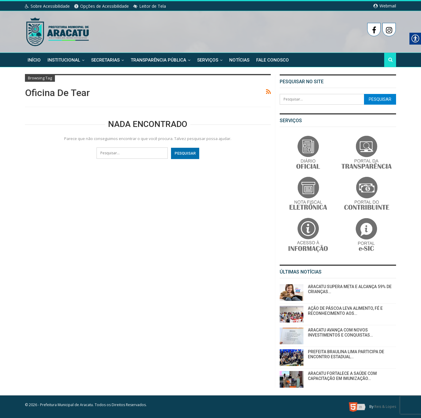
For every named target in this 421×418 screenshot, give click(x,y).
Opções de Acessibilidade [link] (101, 6)
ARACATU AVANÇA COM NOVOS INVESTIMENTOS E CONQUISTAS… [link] (340, 332)
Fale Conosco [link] (272, 60)
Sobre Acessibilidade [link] (47, 6)
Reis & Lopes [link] (385, 406)
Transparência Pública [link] (158, 60)
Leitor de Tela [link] (149, 6)
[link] (58, 30)
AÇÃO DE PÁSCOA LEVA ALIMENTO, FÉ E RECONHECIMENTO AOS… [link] (345, 311)
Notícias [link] (239, 60)
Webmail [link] (384, 6)
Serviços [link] (207, 60)
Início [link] (34, 60)
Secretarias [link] (105, 60)
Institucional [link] (64, 60)
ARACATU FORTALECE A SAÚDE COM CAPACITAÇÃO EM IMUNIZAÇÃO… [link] (342, 376)
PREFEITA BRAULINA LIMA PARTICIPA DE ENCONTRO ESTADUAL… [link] (346, 354)
